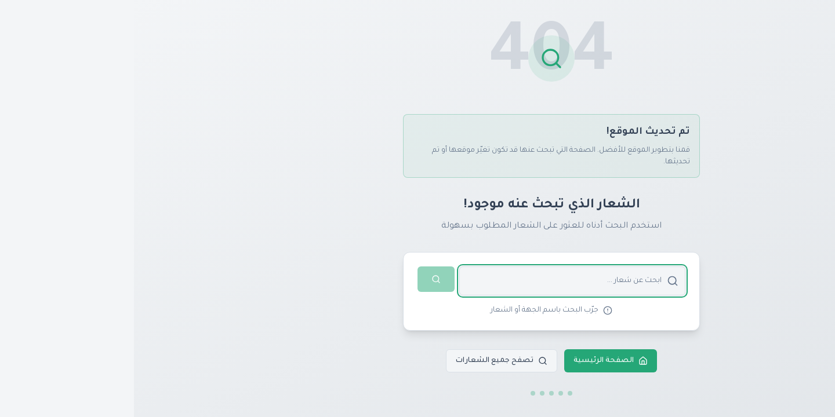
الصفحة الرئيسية (477, 360)
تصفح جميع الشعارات (367, 360)
